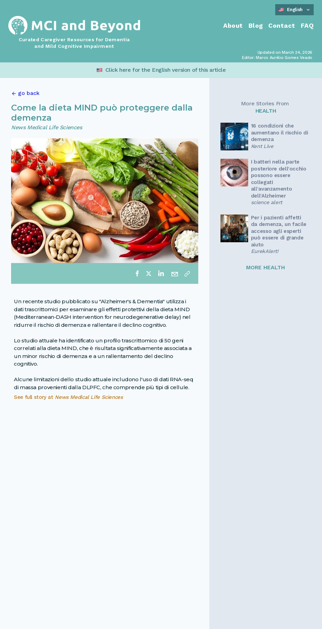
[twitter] (148, 273)
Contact (281, 25)
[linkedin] (161, 273)
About (233, 25)
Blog (256, 25)
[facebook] (137, 273)
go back (29, 93)
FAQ (307, 25)
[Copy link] (187, 273)
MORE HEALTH (265, 267)
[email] (175, 273)
